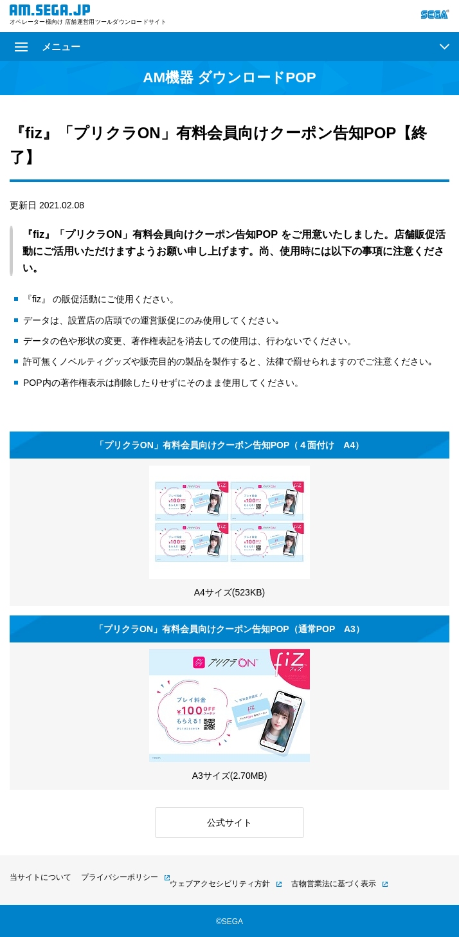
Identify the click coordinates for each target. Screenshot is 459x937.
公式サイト (229, 822)
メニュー (47, 46)
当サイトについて (40, 877)
